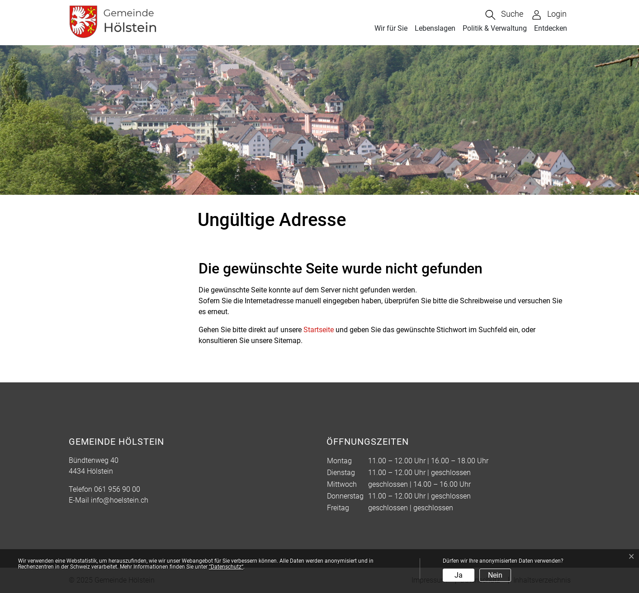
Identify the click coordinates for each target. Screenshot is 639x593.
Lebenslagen (435, 28)
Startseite (318, 329)
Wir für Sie (390, 28)
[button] (504, 14)
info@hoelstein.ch (119, 500)
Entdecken (550, 28)
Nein (495, 575)
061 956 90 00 (117, 489)
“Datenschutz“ (226, 567)
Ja (458, 575)
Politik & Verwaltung (495, 28)
